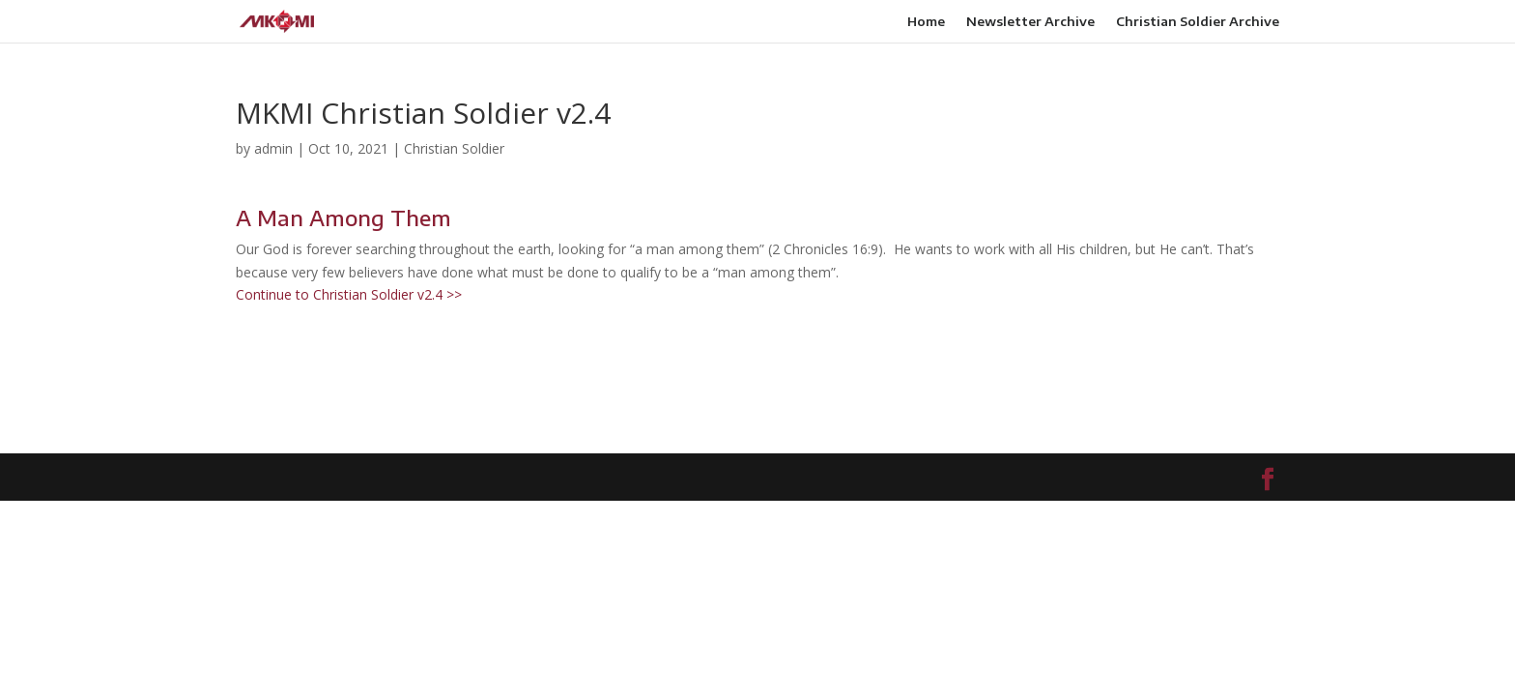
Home (926, 21)
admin (273, 148)
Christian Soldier (454, 148)
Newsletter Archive (1030, 21)
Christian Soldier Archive (1197, 21)
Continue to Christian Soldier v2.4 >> (349, 294)
